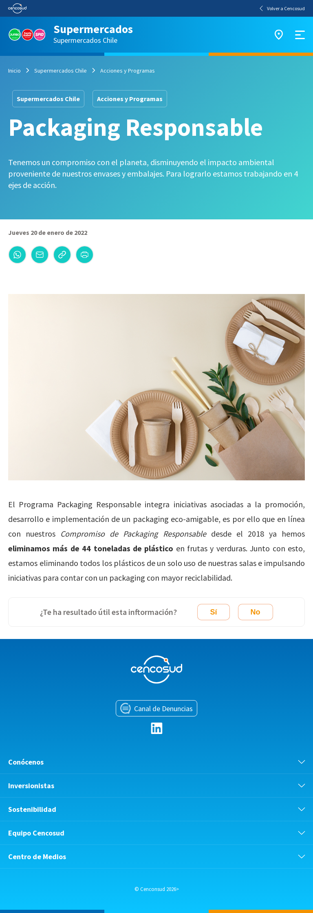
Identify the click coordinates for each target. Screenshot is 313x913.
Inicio (14, 70)
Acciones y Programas (127, 70)
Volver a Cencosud (282, 8)
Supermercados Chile (60, 70)
